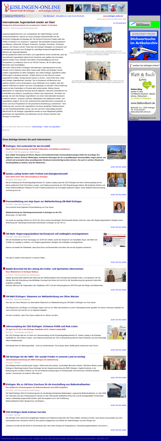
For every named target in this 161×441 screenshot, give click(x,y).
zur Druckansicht (119, 23)
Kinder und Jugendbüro (52, 127)
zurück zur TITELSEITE (14, 16)
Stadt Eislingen (37, 127)
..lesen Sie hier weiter (118, 167)
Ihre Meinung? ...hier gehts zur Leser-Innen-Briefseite (63, 16)
